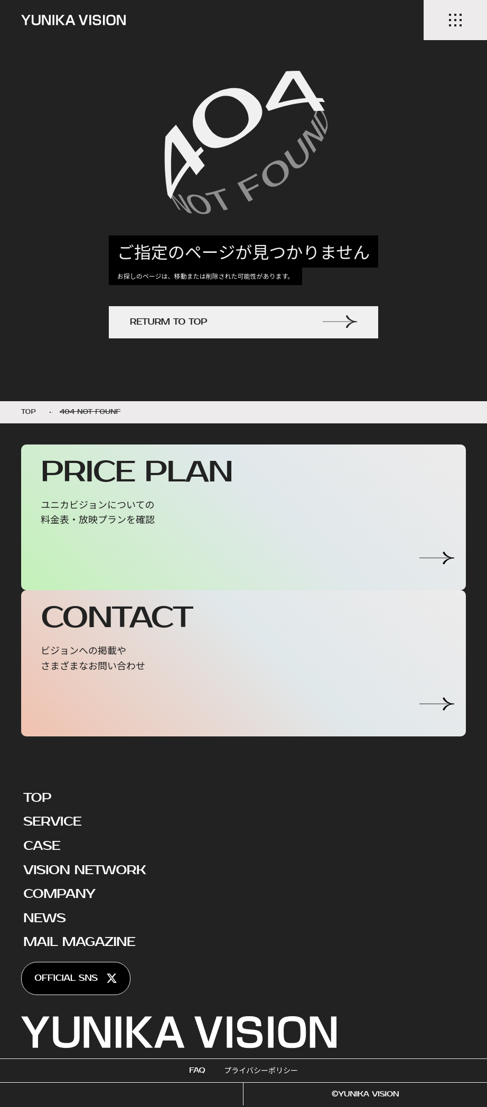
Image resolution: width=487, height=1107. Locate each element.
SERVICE (52, 821)
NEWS (44, 918)
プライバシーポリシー (261, 1070)
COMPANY (59, 894)
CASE (41, 846)
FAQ (197, 1070)
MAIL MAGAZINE (79, 942)
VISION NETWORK (84, 870)
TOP (37, 798)
